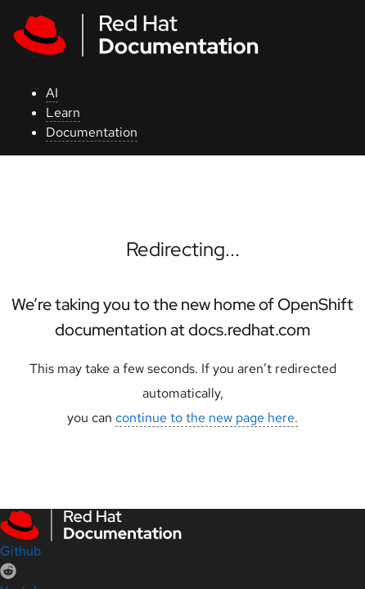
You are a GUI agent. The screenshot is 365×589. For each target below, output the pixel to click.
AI (52, 92)
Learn (63, 112)
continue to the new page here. (206, 417)
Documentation (91, 132)
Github (20, 551)
